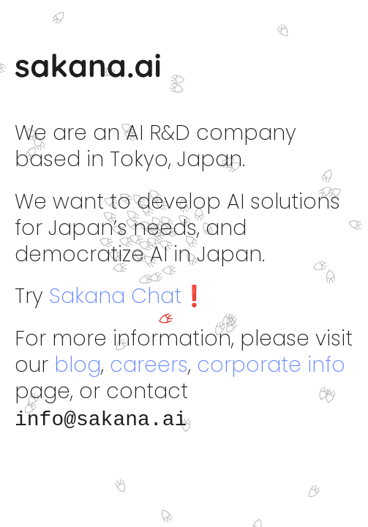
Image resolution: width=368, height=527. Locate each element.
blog (77, 365)
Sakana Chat (115, 296)
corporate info (271, 365)
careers (149, 365)
